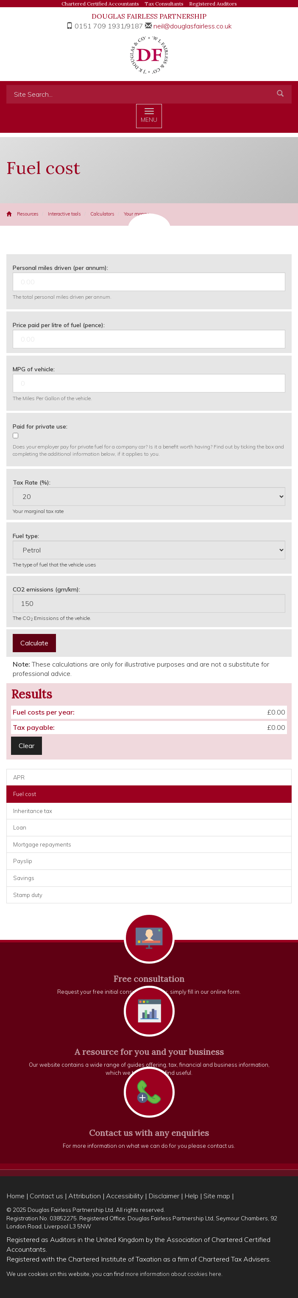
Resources (28, 214)
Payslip (22, 861)
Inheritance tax (32, 810)
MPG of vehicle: (34, 369)
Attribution (84, 1195)
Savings (23, 878)
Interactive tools (64, 214)
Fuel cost (24, 794)
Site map (216, 1195)
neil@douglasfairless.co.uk (192, 26)
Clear (26, 745)
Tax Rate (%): (31, 482)
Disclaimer (163, 1195)
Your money (136, 214)
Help (191, 1195)
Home (15, 1195)
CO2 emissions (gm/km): (46, 589)
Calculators (102, 214)
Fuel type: (26, 536)
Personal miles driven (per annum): (60, 268)
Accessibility (124, 1195)
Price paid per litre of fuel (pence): (59, 325)
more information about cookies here (173, 1273)
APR (19, 777)
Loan (19, 827)
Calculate (34, 643)
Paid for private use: (40, 426)
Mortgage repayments (42, 844)
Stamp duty (27, 894)
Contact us (46, 1195)
